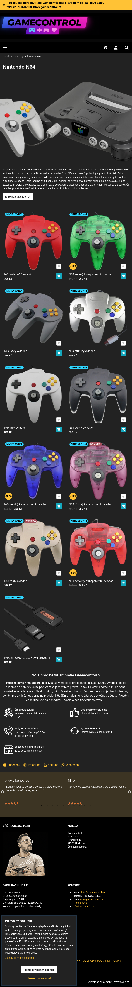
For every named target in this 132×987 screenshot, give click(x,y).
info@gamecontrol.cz (93, 892)
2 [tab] (47, 805)
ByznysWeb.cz (121, 982)
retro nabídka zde (32, 196)
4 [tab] (58, 805)
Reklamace (80, 902)
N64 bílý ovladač (22, 417)
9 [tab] (85, 805)
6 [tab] (68, 805)
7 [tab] (74, 805)
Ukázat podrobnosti (39, 978)
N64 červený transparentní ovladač (93, 570)
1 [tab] (42, 805)
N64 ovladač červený (24, 263)
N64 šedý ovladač (23, 340)
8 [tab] (79, 805)
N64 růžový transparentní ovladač (93, 493)
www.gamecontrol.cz (91, 899)
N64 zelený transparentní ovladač (93, 263)
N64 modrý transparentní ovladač (29, 493)
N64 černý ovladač (87, 417)
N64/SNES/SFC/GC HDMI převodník (30, 646)
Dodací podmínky (84, 906)
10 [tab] (90, 805)
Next (129, 792)
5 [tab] (63, 805)
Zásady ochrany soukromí (19, 957)
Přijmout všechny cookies (39, 969)
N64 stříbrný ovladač (88, 340)
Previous (2, 792)
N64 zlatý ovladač (23, 570)
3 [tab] (52, 805)
